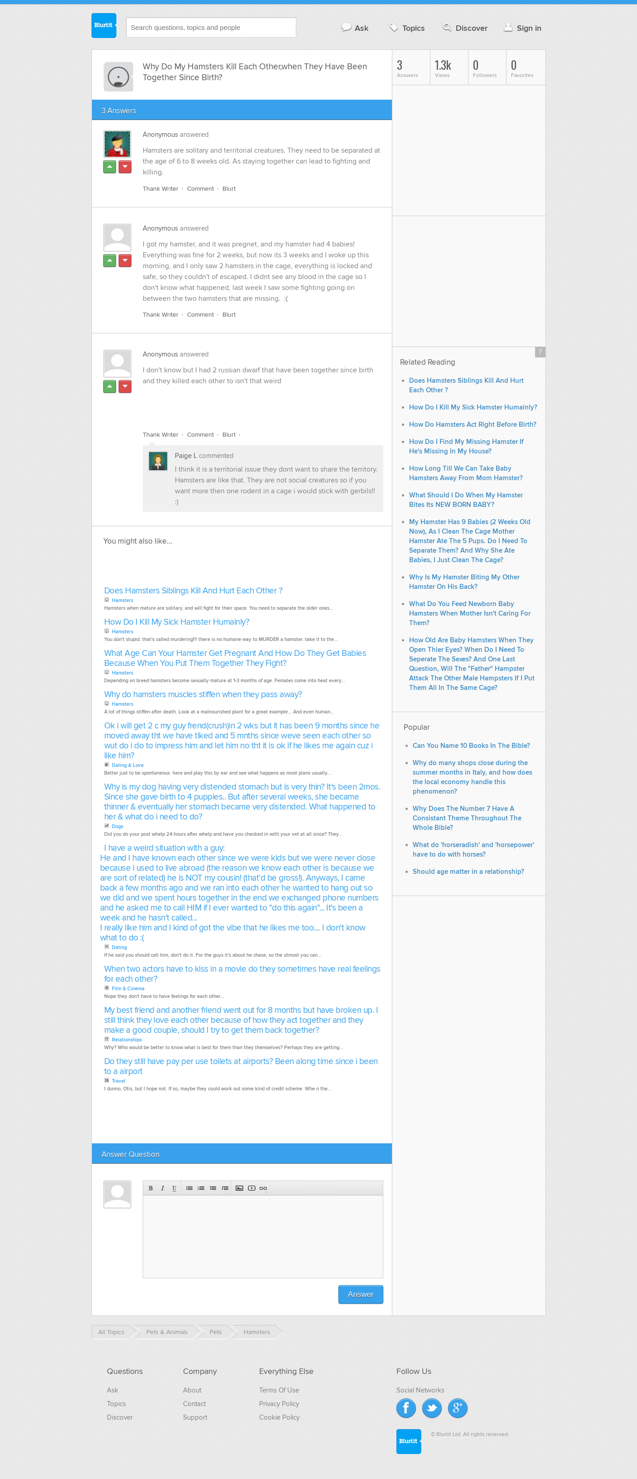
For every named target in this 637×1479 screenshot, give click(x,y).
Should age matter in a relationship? (468, 871)
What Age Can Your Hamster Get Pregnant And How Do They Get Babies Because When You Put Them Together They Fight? (235, 658)
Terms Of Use (279, 1390)
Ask (354, 28)
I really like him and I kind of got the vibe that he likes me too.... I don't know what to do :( (233, 933)
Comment (200, 189)
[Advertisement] (247, 402)
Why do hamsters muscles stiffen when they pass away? (203, 694)
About (192, 1390)
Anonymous (160, 134)
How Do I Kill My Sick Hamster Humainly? (177, 622)
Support (195, 1417)
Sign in (521, 28)
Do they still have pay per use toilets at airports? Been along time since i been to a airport (241, 1066)
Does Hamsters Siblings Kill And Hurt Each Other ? (193, 591)
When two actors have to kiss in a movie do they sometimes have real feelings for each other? (242, 974)
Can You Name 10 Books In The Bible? (471, 746)
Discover (464, 28)
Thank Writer (161, 189)
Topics (406, 28)
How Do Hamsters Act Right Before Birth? (472, 424)
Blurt (229, 189)
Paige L (186, 456)
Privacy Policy (279, 1404)
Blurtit (104, 26)
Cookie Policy (279, 1417)
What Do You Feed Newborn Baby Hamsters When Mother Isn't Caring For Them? (470, 613)
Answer (361, 1294)
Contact (194, 1404)
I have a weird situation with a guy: (164, 848)
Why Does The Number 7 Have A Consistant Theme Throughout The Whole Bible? (467, 818)
